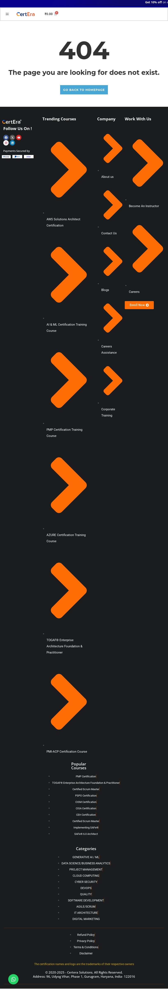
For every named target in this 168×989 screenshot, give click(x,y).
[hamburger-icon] (7, 14)
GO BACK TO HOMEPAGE (84, 90)
